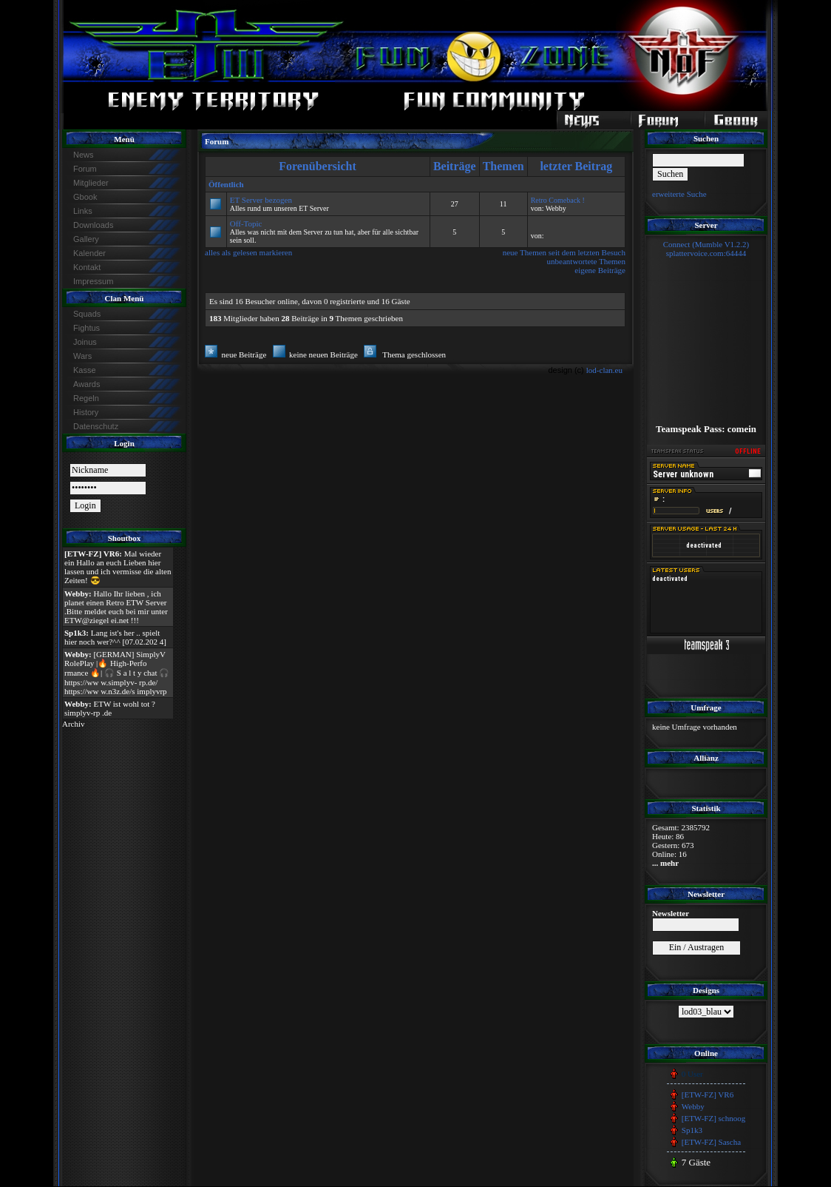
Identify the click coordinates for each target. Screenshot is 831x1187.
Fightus (86, 327)
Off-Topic (246, 223)
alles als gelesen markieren (248, 252)
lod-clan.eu (604, 370)
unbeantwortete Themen (586, 261)
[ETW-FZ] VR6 (707, 1094)
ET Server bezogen (261, 199)
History (85, 412)
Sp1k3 (692, 1130)
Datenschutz (95, 426)
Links (82, 210)
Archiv (73, 723)
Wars (82, 356)
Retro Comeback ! (558, 200)
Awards (86, 384)
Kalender (89, 253)
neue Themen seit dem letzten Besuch (564, 252)
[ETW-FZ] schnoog (713, 1118)
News (83, 154)
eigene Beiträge (599, 270)
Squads (87, 313)
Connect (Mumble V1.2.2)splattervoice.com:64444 (706, 249)
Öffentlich (226, 184)
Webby (693, 1106)
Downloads (93, 225)
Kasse (84, 370)
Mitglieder (91, 182)
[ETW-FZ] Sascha (711, 1141)
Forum (85, 168)
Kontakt (87, 267)
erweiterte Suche (679, 193)
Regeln (86, 398)
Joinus (85, 341)
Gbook (85, 196)
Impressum (93, 281)
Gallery (86, 239)
